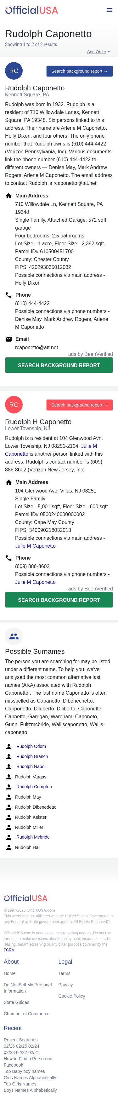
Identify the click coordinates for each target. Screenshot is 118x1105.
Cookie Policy (72, 996)
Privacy (66, 984)
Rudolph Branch (26, 756)
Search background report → (79, 71)
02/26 (9, 1046)
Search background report (59, 365)
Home (9, 973)
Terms (64, 973)
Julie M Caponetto (35, 546)
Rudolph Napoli (26, 767)
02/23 (9, 1052)
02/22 (21, 1052)
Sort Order (96, 51)
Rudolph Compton (28, 787)
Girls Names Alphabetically (30, 1077)
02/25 (21, 1046)
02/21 (33, 1052)
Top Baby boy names (24, 1071)
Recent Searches (20, 1039)
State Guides (16, 1002)
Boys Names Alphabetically (30, 1090)
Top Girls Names (20, 1083)
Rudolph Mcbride (27, 837)
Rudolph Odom (25, 746)
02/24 (33, 1046)
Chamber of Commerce (27, 1013)
